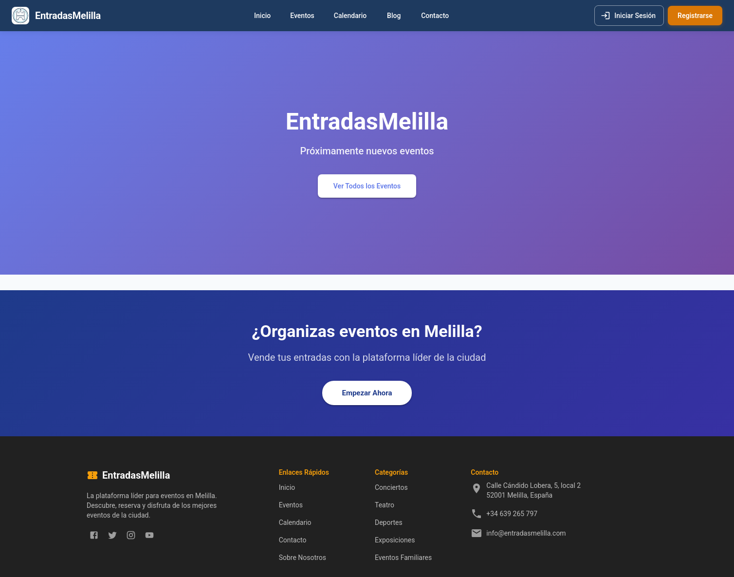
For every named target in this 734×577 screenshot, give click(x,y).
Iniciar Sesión (629, 16)
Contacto (435, 16)
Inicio (262, 16)
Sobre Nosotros (302, 557)
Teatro (384, 505)
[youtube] (149, 535)
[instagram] (131, 535)
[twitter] (112, 535)
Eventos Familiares (403, 557)
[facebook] (94, 535)
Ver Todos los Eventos (367, 186)
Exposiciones (395, 540)
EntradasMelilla (68, 15)
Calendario (350, 16)
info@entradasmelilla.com (526, 533)
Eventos (302, 16)
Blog (393, 16)
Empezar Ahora (366, 393)
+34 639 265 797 (511, 514)
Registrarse (695, 16)
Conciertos (391, 487)
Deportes (389, 522)
